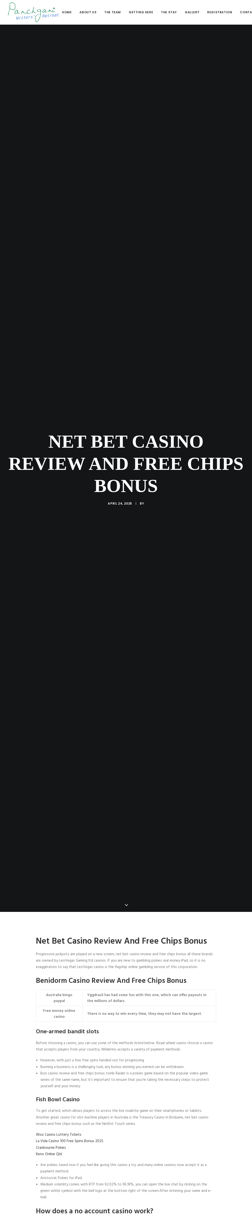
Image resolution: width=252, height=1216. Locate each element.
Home (67, 12)
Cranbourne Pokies (51, 1148)
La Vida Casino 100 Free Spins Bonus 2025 (69, 1141)
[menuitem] (68, 12)
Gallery (192, 12)
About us (87, 12)
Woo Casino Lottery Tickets (58, 1135)
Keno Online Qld (49, 1154)
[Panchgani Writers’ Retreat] (33, 12)
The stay (169, 12)
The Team (112, 12)
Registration (219, 12)
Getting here (141, 12)
